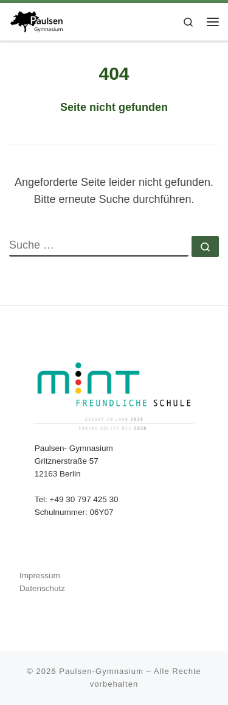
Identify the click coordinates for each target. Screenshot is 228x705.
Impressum (39, 575)
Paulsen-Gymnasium (101, 671)
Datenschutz (42, 588)
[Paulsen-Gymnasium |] (36, 20)
